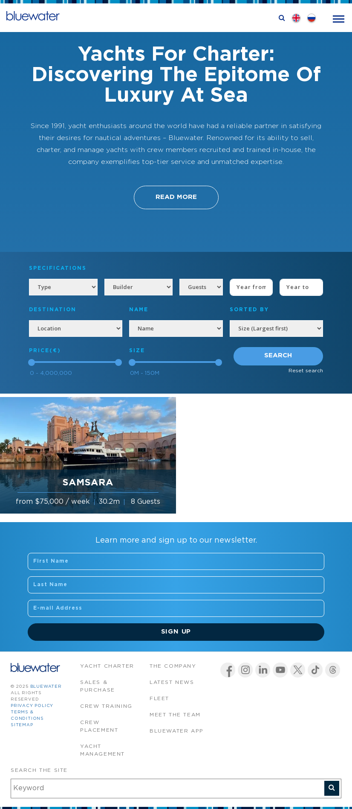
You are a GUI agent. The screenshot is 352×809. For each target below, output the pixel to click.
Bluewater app (177, 731)
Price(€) (45, 350)
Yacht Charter (107, 666)
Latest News (172, 682)
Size (137, 350)
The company (173, 666)
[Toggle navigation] (338, 18)
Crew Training (106, 706)
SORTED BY (249, 309)
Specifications (58, 268)
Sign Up (176, 631)
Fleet (159, 698)
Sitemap (22, 725)
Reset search (306, 370)
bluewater (46, 687)
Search (278, 355)
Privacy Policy (32, 706)
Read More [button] (176, 197)
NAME (138, 309)
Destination (52, 309)
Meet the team (175, 715)
